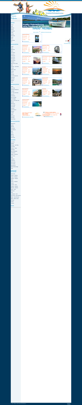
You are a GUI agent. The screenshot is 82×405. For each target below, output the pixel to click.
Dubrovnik (13, 173)
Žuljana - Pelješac (14, 186)
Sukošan (12, 108)
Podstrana (13, 55)
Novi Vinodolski (14, 151)
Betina (12, 134)
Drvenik (12, 74)
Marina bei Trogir (14, 63)
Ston (12, 192)
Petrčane (12, 117)
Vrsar (12, 38)
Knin (12, 131)
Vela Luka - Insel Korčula (16, 195)
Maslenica (13, 103)
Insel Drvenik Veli (14, 75)
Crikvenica (13, 152)
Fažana (12, 34)
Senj (12, 157)
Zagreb (12, 205)
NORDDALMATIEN (15, 84)
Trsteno (12, 203)
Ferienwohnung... (26, 41)
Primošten (13, 128)
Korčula (12, 200)
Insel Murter (13, 129)
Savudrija (13, 40)
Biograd (12, 111)
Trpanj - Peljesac (14, 17)
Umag (12, 32)
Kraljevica (13, 160)
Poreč (12, 24)
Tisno (12, 132)
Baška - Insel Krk (14, 154)
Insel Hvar (13, 57)
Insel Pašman (13, 109)
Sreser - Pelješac (14, 181)
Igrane (12, 72)
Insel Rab (13, 146)
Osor (12, 168)
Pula (12, 26)
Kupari (12, 201)
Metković (13, 190)
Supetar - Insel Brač (15, 66)
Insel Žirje (13, 137)
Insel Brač (13, 52)
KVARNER (13, 139)
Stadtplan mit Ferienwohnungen (46, 32)
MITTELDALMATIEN (15, 121)
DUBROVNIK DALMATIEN (13, 171)
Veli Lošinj (13, 163)
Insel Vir (12, 94)
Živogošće (13, 58)
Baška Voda (13, 69)
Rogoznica (13, 123)
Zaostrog (13, 77)
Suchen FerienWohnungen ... (67, 43)
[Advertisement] (67, 66)
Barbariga (13, 35)
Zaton (12, 114)
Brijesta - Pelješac (14, 187)
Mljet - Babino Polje (15, 198)
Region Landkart (36, 32)
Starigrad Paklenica (15, 89)
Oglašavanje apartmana (68, 404)
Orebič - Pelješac (14, 175)
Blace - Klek (13, 189)
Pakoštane (13, 95)
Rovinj (12, 29)
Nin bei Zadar (13, 97)
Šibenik (12, 126)
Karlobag (13, 149)
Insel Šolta (13, 60)
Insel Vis (12, 54)
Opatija (12, 143)
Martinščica (13, 165)
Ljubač (12, 112)
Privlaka (12, 91)
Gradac (12, 71)
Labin (12, 37)
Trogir (12, 46)
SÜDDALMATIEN (14, 44)
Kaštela (12, 80)
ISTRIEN (12, 22)
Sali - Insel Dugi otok (15, 100)
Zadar (12, 86)
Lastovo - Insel (14, 184)
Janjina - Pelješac (14, 178)
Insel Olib (13, 106)
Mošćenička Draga (14, 166)
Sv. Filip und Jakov (14, 92)
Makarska (13, 49)
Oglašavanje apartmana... (49, 116)
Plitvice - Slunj (14, 148)
